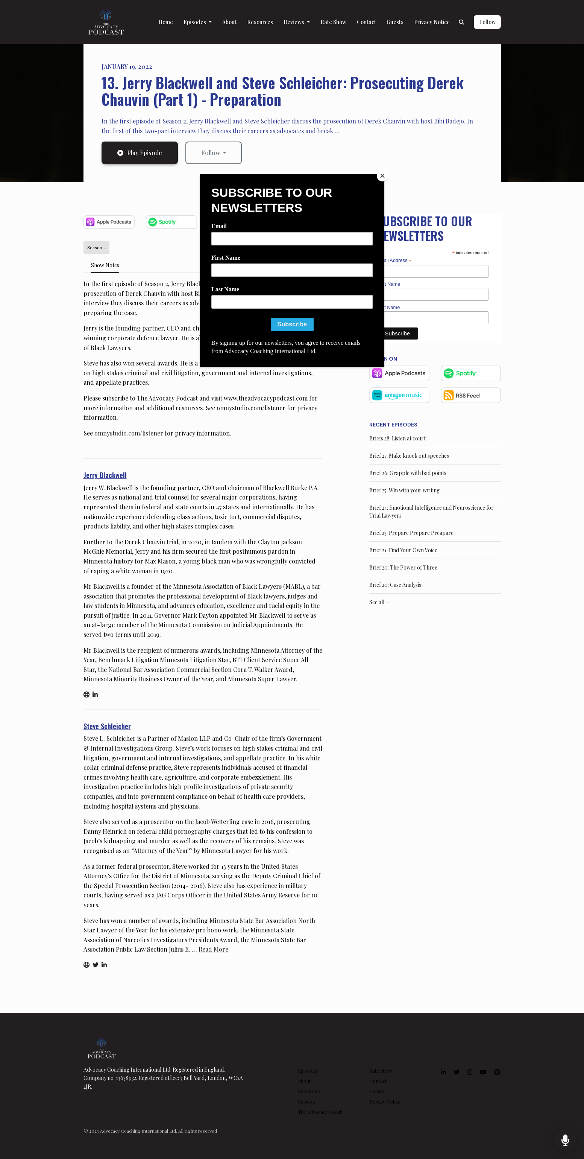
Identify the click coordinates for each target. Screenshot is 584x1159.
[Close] (382, 175)
